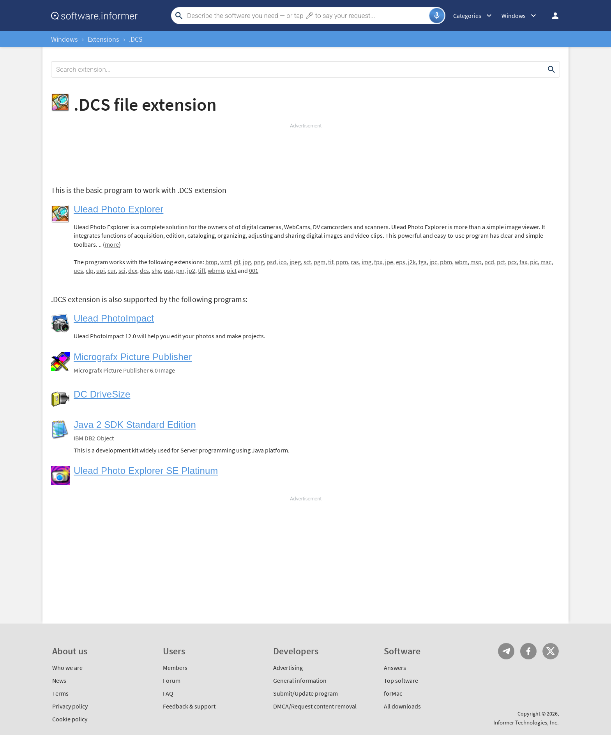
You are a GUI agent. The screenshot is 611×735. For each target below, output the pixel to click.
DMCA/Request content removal (315, 706)
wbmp (216, 270)
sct (307, 262)
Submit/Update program (305, 693)
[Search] (307, 15)
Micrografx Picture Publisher (133, 357)
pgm (319, 262)
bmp (211, 262)
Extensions (103, 39)
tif (330, 262)
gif (237, 262)
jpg (247, 262)
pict (232, 270)
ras (355, 262)
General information (300, 680)
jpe (389, 262)
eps (400, 262)
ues (78, 270)
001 (253, 270)
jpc (433, 262)
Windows (64, 39)
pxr (180, 270)
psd (271, 262)
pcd (489, 262)
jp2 (191, 270)
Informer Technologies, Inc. (526, 722)
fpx (378, 262)
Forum (171, 680)
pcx (512, 262)
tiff (201, 270)
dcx (132, 270)
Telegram (506, 651)
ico (283, 262)
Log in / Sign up (552, 15)
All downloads (402, 706)
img (366, 262)
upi (100, 270)
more (112, 244)
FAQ (168, 693)
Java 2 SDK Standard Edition (135, 424)
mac (545, 262)
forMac (393, 693)
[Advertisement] (305, 153)
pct (501, 262)
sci (121, 270)
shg (156, 270)
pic (534, 262)
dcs (144, 270)
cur (112, 270)
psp (168, 270)
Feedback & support (189, 706)
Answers (395, 667)
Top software (401, 680)
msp (476, 262)
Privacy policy (70, 706)
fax (523, 262)
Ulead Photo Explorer (118, 209)
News (59, 680)
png (259, 262)
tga (423, 262)
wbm (461, 262)
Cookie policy (69, 719)
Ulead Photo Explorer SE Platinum (146, 470)
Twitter (550, 651)
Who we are (67, 667)
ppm (342, 262)
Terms (60, 693)
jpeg (295, 262)
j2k (412, 262)
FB (528, 651)
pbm (446, 262)
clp (90, 270)
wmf (225, 262)
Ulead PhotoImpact (114, 318)
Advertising (288, 667)
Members (175, 667)
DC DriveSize (102, 394)
